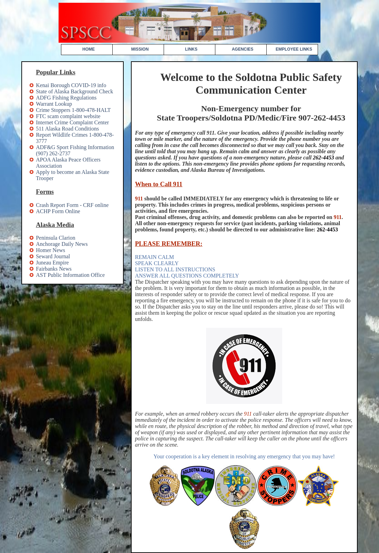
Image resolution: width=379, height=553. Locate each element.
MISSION (140, 49)
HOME (88, 49)
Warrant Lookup (54, 104)
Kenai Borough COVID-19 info (71, 85)
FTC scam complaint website (68, 116)
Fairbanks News (54, 269)
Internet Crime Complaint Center (72, 122)
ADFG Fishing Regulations (66, 98)
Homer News (50, 250)
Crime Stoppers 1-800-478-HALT (73, 110)
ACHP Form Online (58, 211)
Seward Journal (53, 256)
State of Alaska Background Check (74, 91)
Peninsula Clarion (55, 238)
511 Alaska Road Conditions (67, 129)
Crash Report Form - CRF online (72, 205)
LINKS (191, 49)
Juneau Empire (52, 262)
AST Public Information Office (70, 275)
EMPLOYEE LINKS (294, 49)
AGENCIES (243, 49)
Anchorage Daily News (62, 244)
